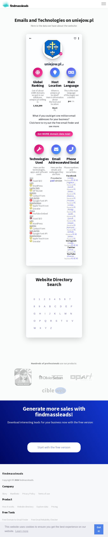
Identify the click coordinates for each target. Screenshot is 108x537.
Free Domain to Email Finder (15, 519)
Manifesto (14, 493)
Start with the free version (54, 447)
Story (4, 493)
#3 (77, 180)
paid (52, 180)
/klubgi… (71, 209)
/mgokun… (71, 182)
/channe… (71, 256)
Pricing (54, 506)
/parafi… (71, 187)
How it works (8, 506)
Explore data (42, 506)
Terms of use (44, 493)
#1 (72, 180)
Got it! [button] (99, 529)
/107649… (71, 232)
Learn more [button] (21, 531)
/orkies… (71, 191)
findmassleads (15, 6)
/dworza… (71, 196)
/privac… (71, 249)
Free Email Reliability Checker (44, 519)
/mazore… (71, 200)
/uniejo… (71, 178)
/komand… (71, 227)
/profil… (71, 214)
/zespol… (71, 223)
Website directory (25, 506)
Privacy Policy (28, 493)
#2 (75, 180)
